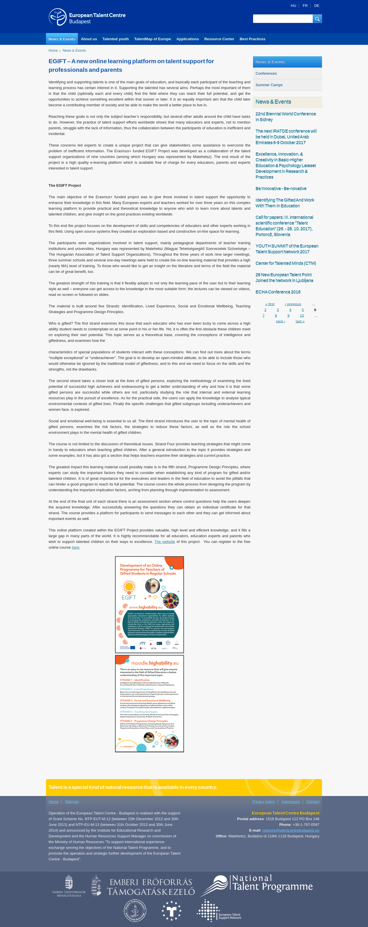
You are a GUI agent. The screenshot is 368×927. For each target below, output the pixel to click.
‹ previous (293, 304)
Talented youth (116, 39)
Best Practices (253, 39)
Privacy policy (263, 801)
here (75, 547)
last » (300, 321)
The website (164, 541)
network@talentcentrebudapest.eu (290, 830)
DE (316, 5)
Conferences (266, 73)
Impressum (290, 801)
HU (293, 5)
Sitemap (72, 801)
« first (270, 304)
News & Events (62, 39)
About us (89, 39)
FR (305, 5)
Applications (188, 39)
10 (302, 315)
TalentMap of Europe (152, 39)
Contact (312, 801)
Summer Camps (269, 85)
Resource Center (219, 39)
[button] (317, 18)
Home (53, 51)
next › (280, 321)
